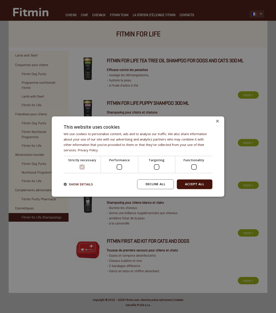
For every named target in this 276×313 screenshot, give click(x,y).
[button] (78, 184)
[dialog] (138, 156)
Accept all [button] (194, 184)
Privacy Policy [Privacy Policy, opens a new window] (88, 150)
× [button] (217, 121)
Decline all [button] (155, 184)
